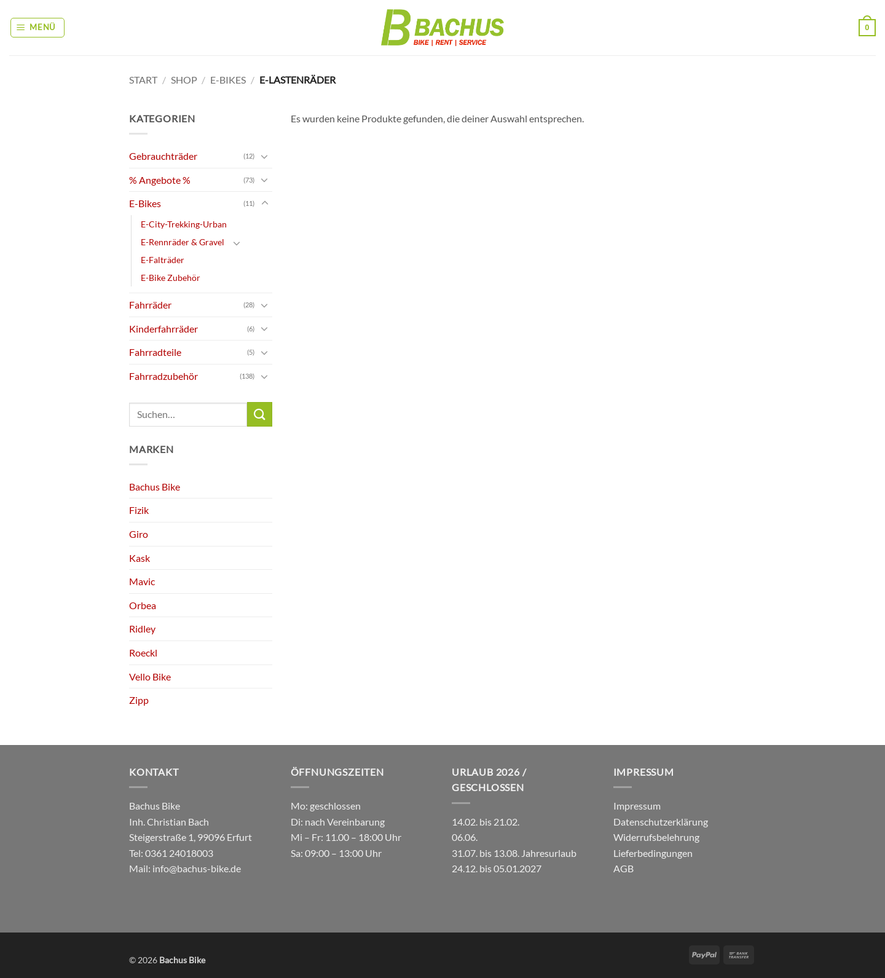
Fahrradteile (155, 352)
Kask (139, 558)
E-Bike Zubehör (170, 277)
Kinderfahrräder (163, 328)
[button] (37, 27)
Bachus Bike (154, 486)
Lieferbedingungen (653, 853)
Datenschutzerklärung (660, 821)
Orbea (142, 605)
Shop (184, 79)
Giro (138, 534)
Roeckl (143, 652)
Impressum (637, 805)
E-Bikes (228, 79)
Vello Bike (150, 676)
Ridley (142, 628)
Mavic (142, 581)
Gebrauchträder (163, 156)
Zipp (139, 700)
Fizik (139, 510)
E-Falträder (162, 259)
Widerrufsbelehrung (656, 837)
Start (143, 79)
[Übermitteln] (259, 414)
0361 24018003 (178, 853)
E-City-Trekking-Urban (184, 224)
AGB (623, 868)
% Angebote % (160, 180)
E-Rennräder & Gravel (182, 242)
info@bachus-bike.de (196, 868)
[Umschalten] (265, 156)
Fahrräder (150, 304)
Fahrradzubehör (163, 376)
